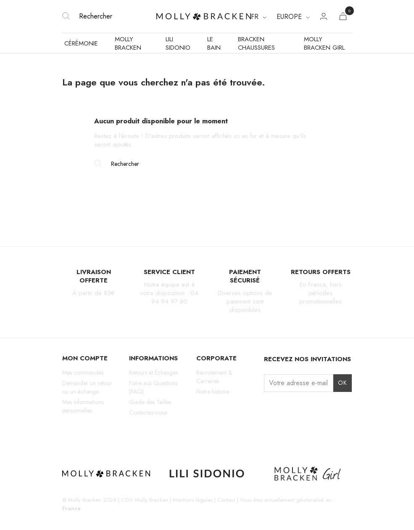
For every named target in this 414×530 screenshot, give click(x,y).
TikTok (96, 435)
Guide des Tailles (150, 402)
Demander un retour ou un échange (87, 387)
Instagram (67, 435)
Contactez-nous (148, 412)
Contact (226, 500)
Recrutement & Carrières (214, 376)
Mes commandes (82, 372)
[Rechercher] (109, 16)
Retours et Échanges (153, 372)
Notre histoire (212, 391)
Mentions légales (193, 500)
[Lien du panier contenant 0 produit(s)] (343, 18)
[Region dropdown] (293, 17)
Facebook (81, 435)
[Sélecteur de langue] (258, 17)
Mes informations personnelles (82, 406)
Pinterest (111, 435)
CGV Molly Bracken (144, 500)
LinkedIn (125, 435)
